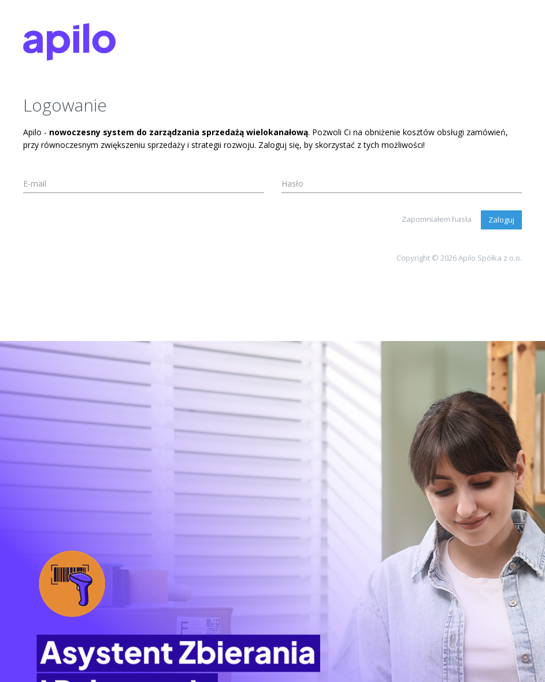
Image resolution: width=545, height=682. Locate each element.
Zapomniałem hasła (437, 219)
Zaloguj (501, 219)
